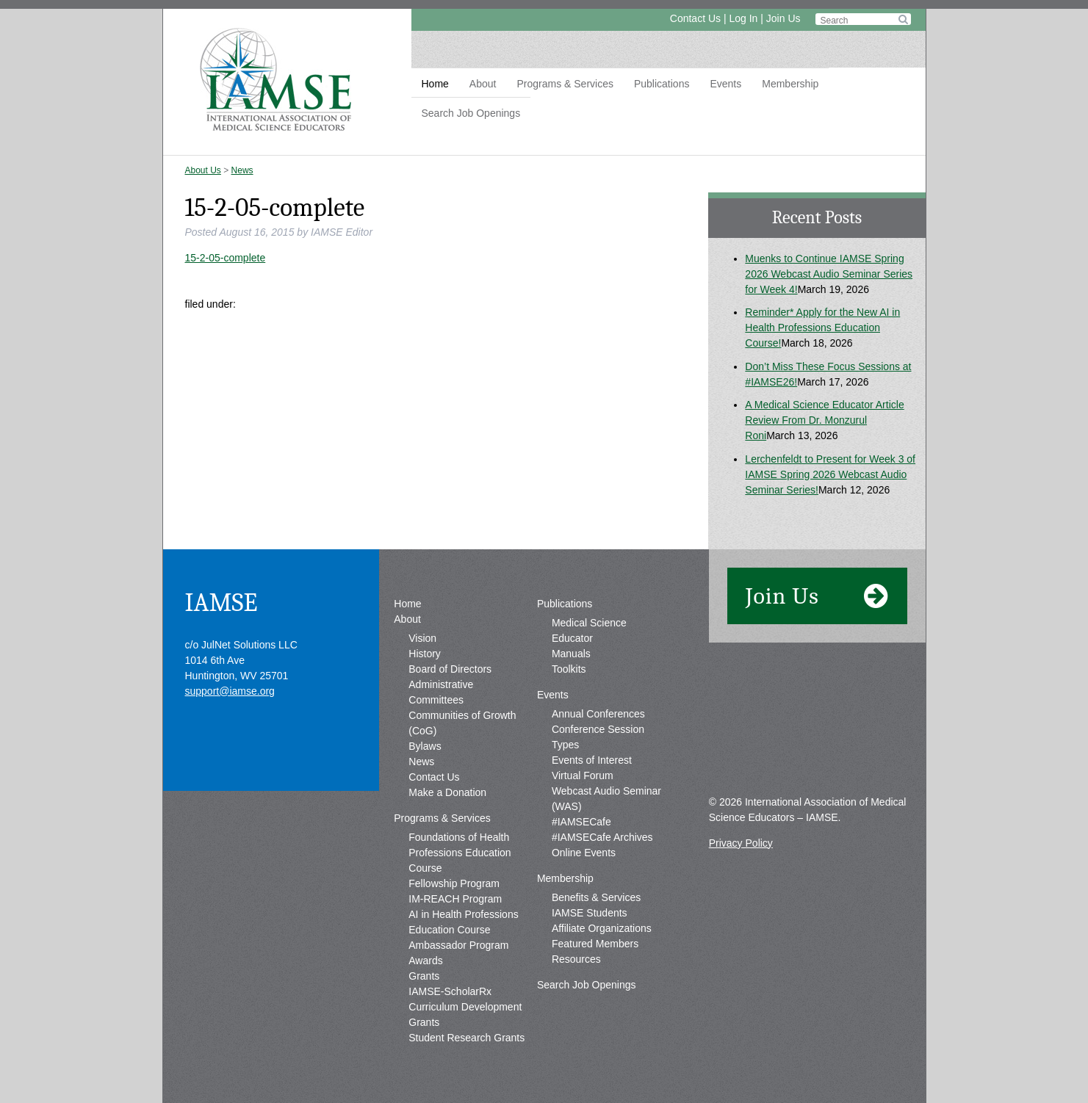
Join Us (783, 18)
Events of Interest (592, 760)
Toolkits (569, 669)
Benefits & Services (596, 897)
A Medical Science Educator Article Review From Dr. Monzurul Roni (824, 420)
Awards (425, 960)
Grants (423, 976)
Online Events (584, 852)
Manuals (571, 653)
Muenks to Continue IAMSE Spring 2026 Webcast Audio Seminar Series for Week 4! (828, 274)
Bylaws (424, 746)
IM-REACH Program (455, 899)
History (424, 653)
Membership (790, 84)
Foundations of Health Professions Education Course (459, 852)
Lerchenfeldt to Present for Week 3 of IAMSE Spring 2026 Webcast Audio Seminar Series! (830, 474)
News (242, 170)
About (483, 84)
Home (435, 84)
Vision (422, 638)
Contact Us (695, 18)
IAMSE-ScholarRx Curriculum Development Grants (465, 1007)
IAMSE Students (589, 913)
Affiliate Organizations (602, 928)
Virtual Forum (582, 775)
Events (725, 84)
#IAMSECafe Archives (602, 837)
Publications (662, 84)
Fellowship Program (454, 883)
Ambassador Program (458, 945)
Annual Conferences (598, 714)
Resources (576, 959)
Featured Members (595, 944)
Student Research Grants (466, 1038)
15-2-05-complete (225, 258)
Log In (743, 18)
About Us (203, 170)
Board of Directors (449, 669)
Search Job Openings (471, 113)
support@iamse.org (230, 691)
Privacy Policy (741, 843)
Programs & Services (564, 84)
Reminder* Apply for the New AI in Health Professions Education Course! (822, 327)
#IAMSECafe (581, 822)
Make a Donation (447, 792)
